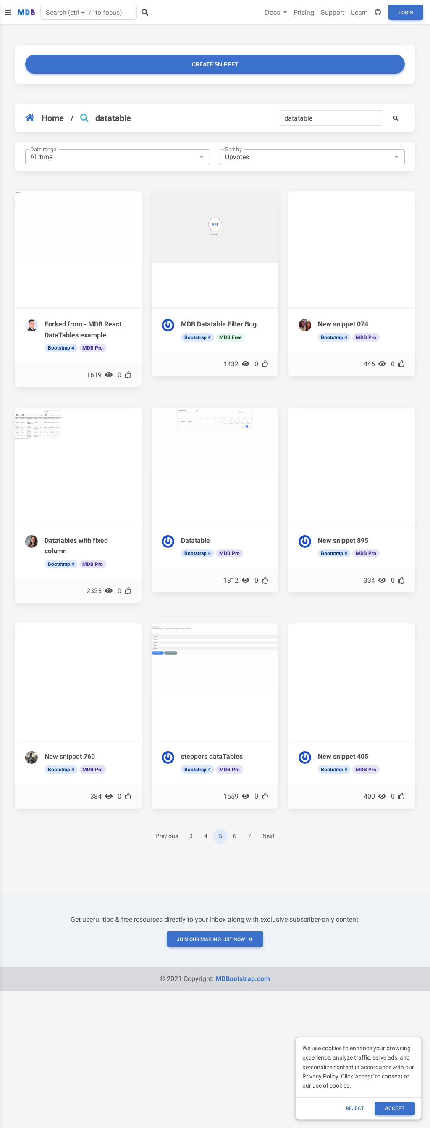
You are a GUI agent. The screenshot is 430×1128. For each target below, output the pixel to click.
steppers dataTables (212, 756)
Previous (166, 836)
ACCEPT (394, 1108)
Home (44, 118)
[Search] (331, 118)
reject (355, 1108)
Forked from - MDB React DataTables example (83, 329)
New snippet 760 (70, 756)
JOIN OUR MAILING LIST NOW (215, 939)
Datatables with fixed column (76, 545)
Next (268, 836)
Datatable (195, 540)
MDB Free (230, 337)
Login (406, 13)
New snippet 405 (343, 756)
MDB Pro (92, 348)
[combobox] (117, 156)
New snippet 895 (343, 540)
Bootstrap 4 (61, 348)
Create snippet (215, 64)
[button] (395, 118)
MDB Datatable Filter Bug (219, 324)
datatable (113, 118)
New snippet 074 (343, 324)
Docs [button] (273, 12)
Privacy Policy (320, 1076)
